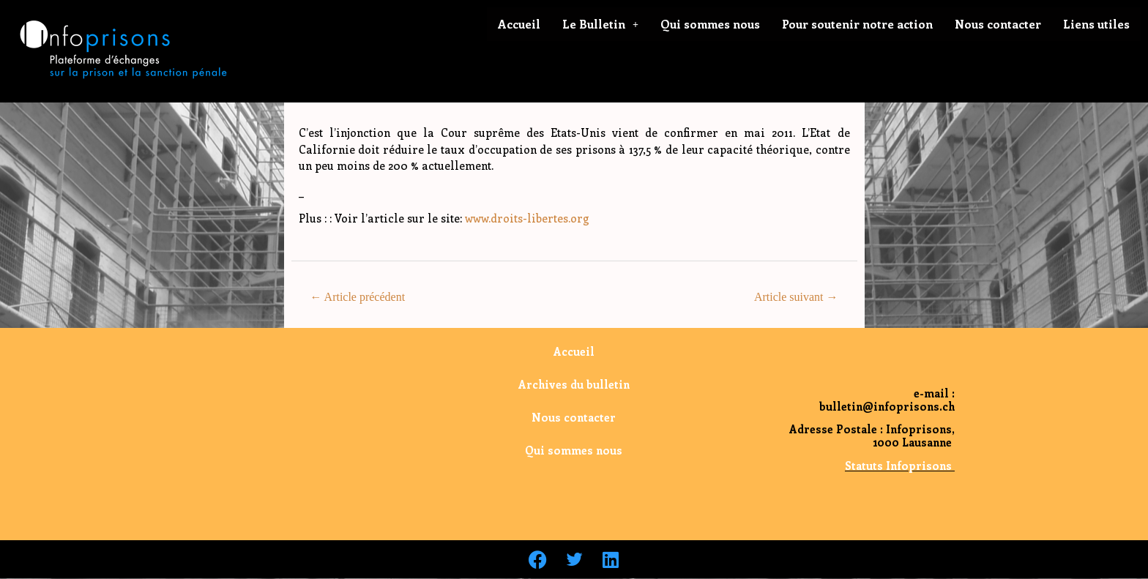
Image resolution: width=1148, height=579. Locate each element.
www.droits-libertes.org (527, 218)
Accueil (519, 23)
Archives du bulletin (574, 384)
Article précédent (357, 297)
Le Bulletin (600, 23)
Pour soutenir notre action (857, 23)
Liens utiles (1096, 23)
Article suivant (796, 297)
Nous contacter (998, 23)
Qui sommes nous (710, 23)
